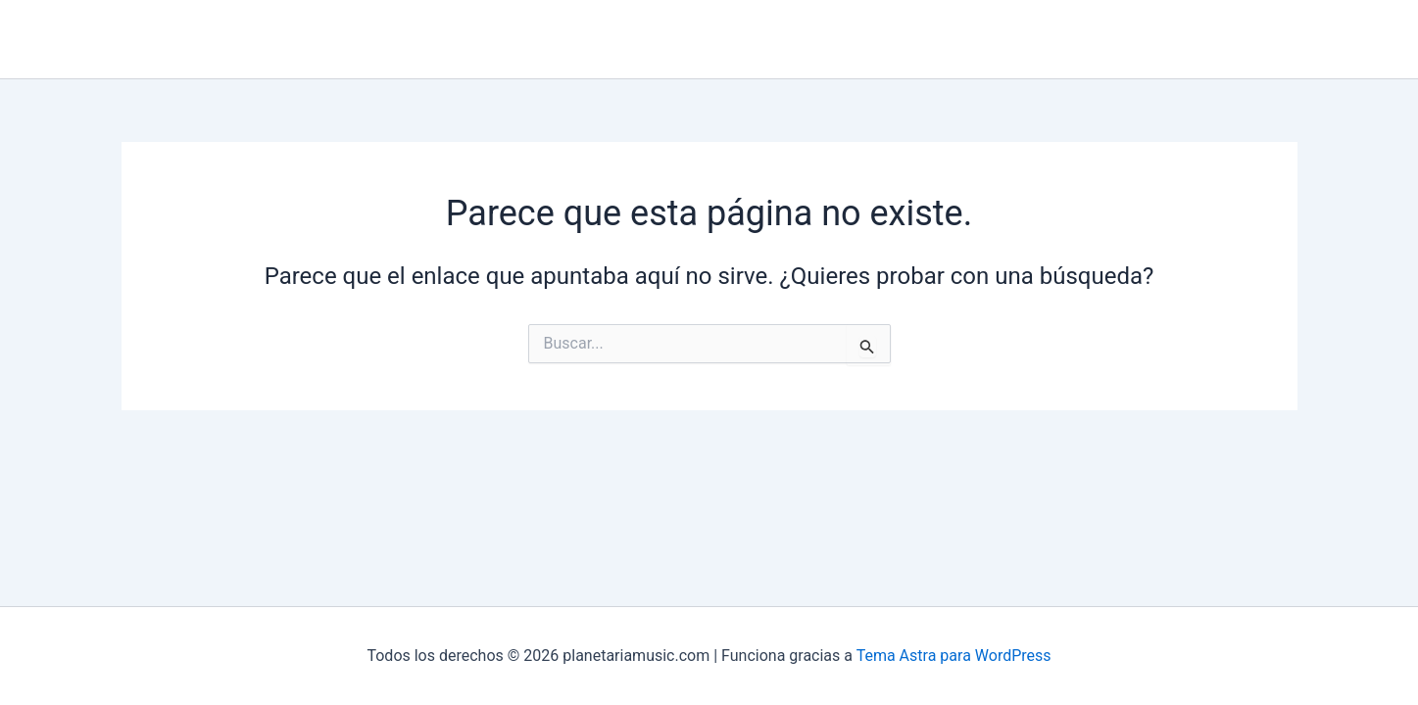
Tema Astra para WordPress (953, 655)
